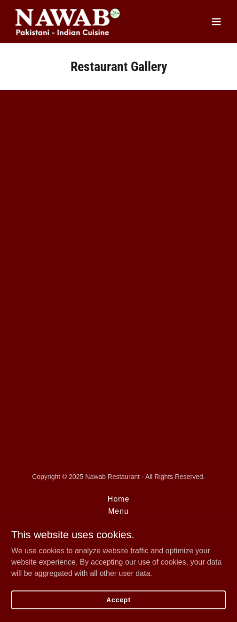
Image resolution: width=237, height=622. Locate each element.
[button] (216, 21)
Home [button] (119, 499)
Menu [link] (118, 511)
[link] (67, 22)
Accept (118, 599)
